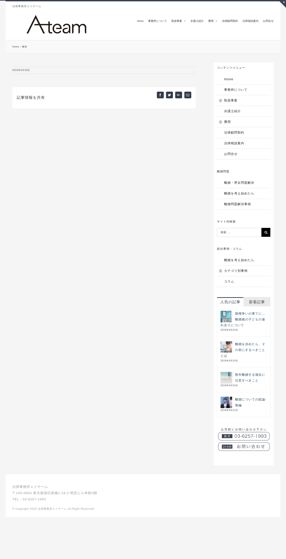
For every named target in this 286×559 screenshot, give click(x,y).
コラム (229, 281)
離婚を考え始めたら (239, 193)
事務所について (236, 89)
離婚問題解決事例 (237, 204)
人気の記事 (230, 302)
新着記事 (257, 302)
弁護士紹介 (232, 111)
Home (228, 79)
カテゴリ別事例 (236, 270)
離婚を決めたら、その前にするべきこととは (243, 349)
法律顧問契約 (234, 132)
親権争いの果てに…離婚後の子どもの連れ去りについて (243, 319)
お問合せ (231, 154)
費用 (227, 122)
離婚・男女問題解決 (239, 182)
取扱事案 (231, 100)
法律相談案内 (234, 143)
